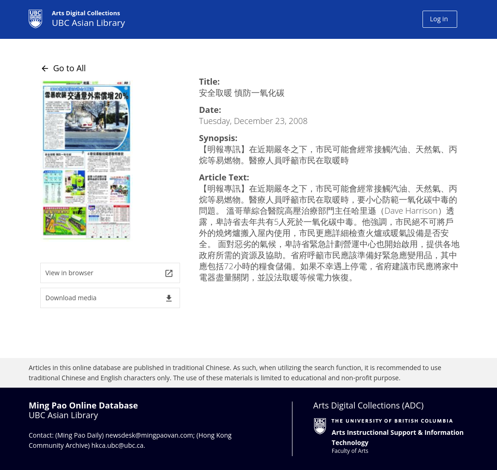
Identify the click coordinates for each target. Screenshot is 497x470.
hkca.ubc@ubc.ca (118, 445)
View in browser (109, 273)
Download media (109, 298)
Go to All (63, 68)
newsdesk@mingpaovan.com (149, 435)
